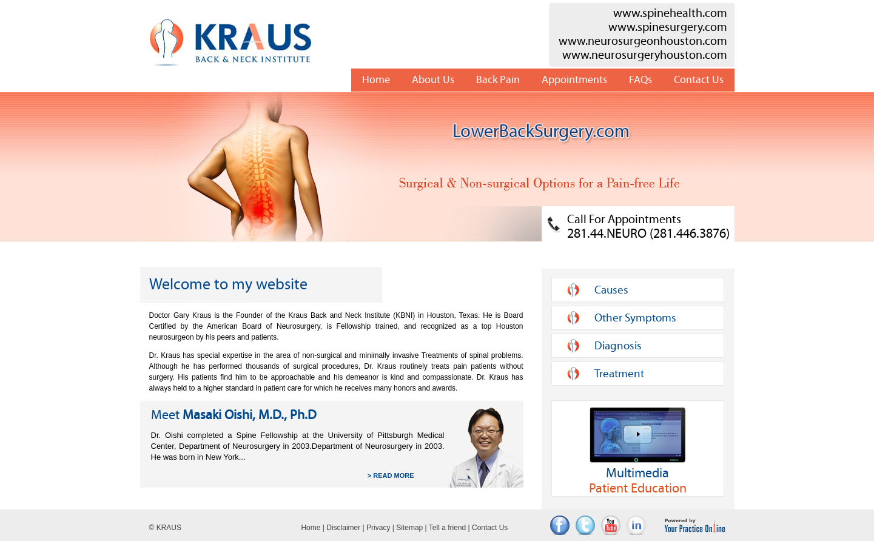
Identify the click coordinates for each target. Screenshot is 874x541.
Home (376, 79)
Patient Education (638, 452)
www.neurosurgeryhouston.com (644, 55)
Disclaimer (343, 527)
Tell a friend (447, 527)
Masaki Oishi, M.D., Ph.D (234, 415)
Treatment (619, 373)
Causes (611, 290)
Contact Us (699, 79)
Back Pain (498, 79)
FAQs (640, 79)
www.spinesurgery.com (667, 27)
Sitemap (409, 527)
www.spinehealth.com (670, 13)
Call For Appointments (648, 226)
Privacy (378, 527)
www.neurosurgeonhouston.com (643, 41)
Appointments (574, 79)
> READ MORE (391, 475)
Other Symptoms (635, 317)
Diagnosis (618, 345)
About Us (433, 79)
